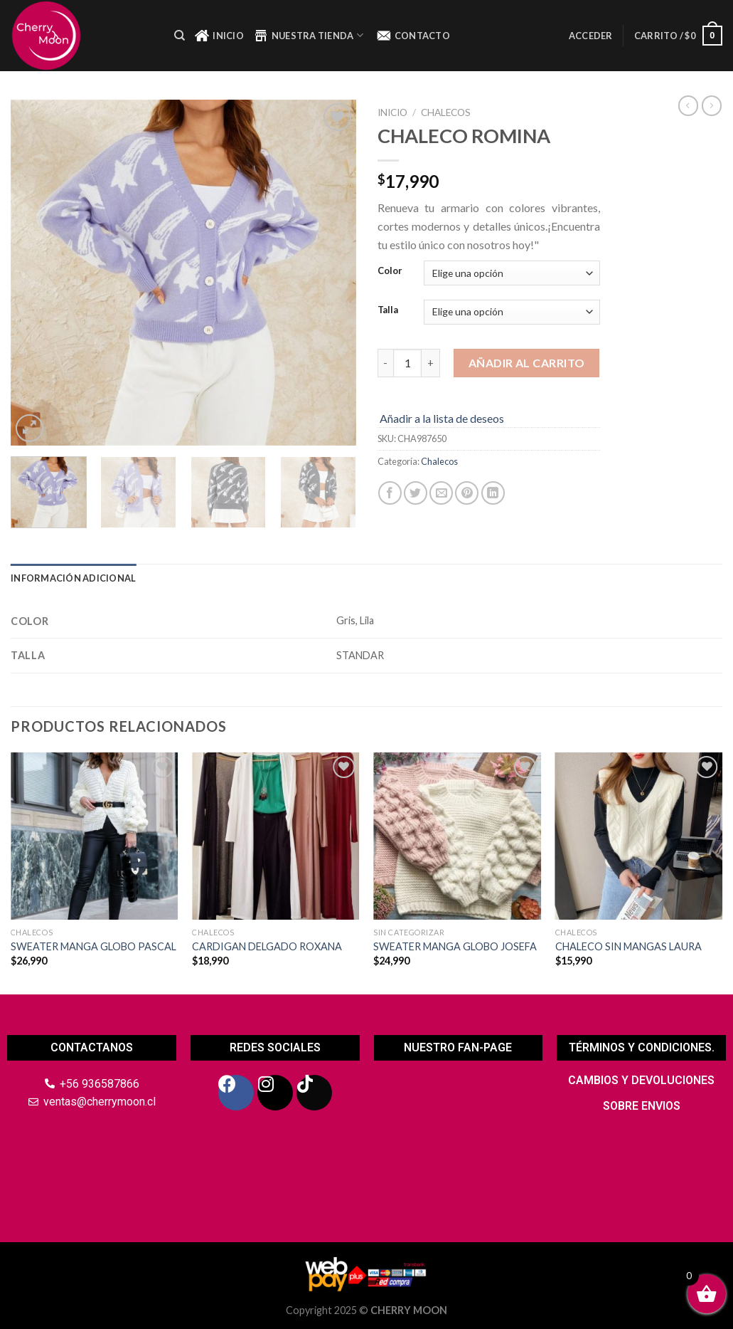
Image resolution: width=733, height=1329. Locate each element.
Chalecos (446, 112)
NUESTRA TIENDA (308, 35)
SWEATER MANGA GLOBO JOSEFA (455, 946)
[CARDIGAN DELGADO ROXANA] (276, 836)
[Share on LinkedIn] (493, 493)
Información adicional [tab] (73, 578)
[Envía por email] (441, 493)
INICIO (219, 35)
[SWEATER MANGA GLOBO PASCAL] (94, 836)
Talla (388, 310)
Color (390, 271)
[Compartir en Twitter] (415, 493)
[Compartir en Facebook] (390, 493)
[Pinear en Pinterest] (466, 493)
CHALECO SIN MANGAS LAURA (628, 946)
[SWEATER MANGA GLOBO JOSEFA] (457, 836)
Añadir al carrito (527, 362)
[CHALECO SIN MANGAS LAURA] (639, 836)
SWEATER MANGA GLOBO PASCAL (93, 946)
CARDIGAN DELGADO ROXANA (267, 946)
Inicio (392, 112)
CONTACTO (413, 35)
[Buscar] (179, 35)
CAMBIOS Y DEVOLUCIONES (641, 1080)
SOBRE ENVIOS (641, 1106)
